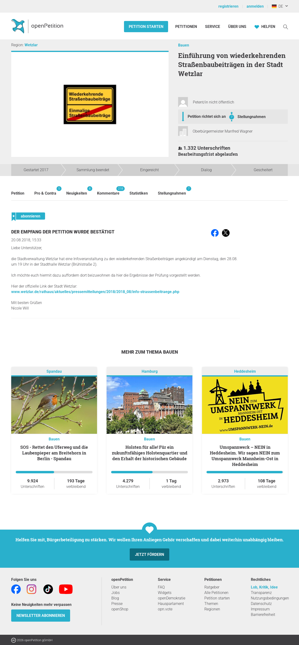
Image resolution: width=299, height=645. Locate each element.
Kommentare (108, 191)
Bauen (183, 45)
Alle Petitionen (216, 592)
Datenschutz (261, 603)
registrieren (228, 6)
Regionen (212, 609)
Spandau (54, 371)
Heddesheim (245, 371)
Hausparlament (171, 603)
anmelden (255, 6)
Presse (117, 603)
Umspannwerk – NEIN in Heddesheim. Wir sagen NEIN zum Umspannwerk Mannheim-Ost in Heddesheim (245, 455)
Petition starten (146, 26)
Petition (17, 193)
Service (212, 26)
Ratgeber (211, 587)
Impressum (260, 609)
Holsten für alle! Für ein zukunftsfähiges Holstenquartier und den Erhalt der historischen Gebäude (149, 452)
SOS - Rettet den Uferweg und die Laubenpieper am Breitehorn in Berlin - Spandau (54, 452)
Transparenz (261, 592)
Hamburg (150, 371)
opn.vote (165, 609)
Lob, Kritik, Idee (264, 587)
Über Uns (237, 26)
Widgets (164, 592)
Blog (115, 598)
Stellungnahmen (251, 116)
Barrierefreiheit (263, 614)
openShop (119, 609)
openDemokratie (171, 598)
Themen (211, 603)
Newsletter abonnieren (40, 615)
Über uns (118, 587)
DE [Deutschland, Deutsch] (277, 6)
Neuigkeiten (76, 191)
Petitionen (186, 26)
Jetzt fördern (149, 554)
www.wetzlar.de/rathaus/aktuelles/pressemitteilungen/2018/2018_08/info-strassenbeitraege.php (95, 291)
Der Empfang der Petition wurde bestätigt (62, 232)
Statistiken (138, 193)
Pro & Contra (45, 191)
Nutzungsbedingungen (270, 598)
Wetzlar (31, 45)
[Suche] (285, 26)
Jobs (115, 592)
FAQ (161, 587)
